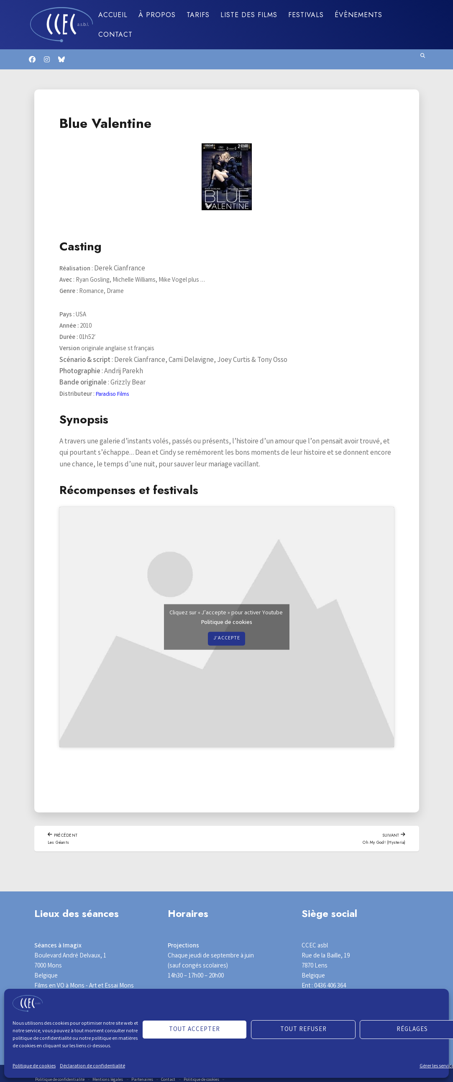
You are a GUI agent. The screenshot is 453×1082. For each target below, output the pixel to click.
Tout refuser (303, 1029)
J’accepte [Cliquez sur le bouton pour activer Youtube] (227, 638)
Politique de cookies (34, 1066)
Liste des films (248, 15)
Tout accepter (194, 1029)
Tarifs (198, 15)
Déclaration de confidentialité (92, 1066)
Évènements (358, 15)
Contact (115, 34)
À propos (157, 15)
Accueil (113, 15)
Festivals (306, 15)
